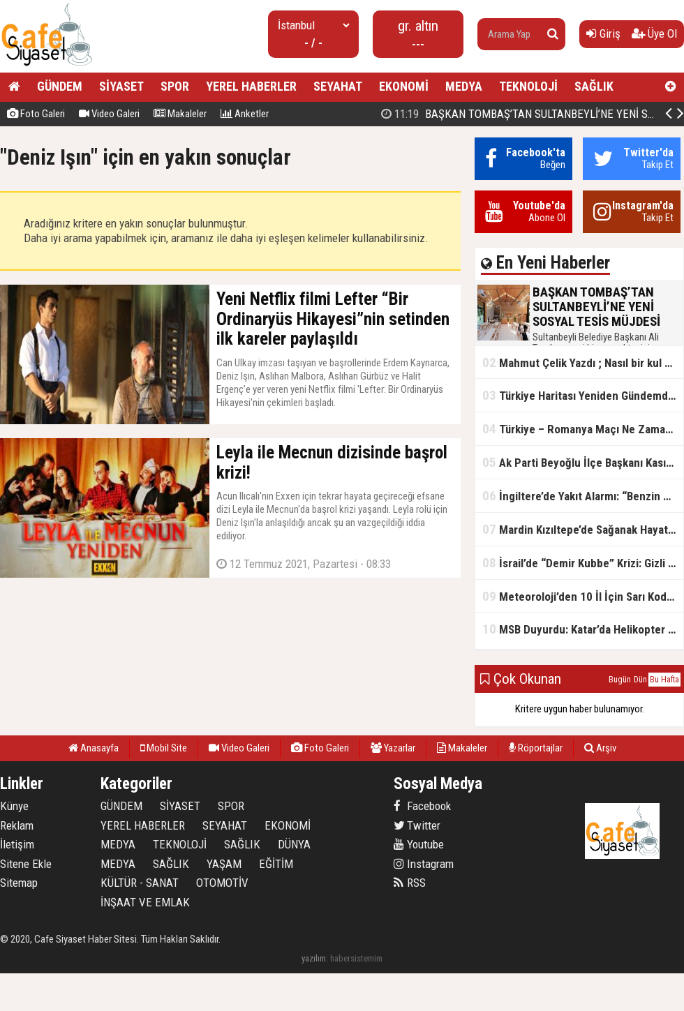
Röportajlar (536, 748)
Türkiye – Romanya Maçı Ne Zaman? (579, 429)
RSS (410, 883)
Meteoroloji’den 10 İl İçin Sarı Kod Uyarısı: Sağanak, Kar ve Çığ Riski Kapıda (582, 596)
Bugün (620, 679)
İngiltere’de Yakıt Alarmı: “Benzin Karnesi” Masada (582, 496)
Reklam (17, 825)
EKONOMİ (404, 86)
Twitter (417, 825)
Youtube (419, 844)
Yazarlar (393, 748)
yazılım (314, 958)
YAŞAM (224, 864)
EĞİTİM (276, 864)
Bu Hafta (664, 679)
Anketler (245, 113)
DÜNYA (294, 844)
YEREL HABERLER (251, 86)
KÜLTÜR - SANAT (140, 883)
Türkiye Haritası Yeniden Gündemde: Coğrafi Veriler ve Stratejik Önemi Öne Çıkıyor (582, 395)
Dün (640, 679)
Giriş (603, 33)
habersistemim (356, 958)
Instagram (424, 864)
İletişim (17, 844)
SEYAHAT (337, 86)
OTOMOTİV (222, 883)
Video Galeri (109, 113)
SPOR (175, 86)
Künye (14, 806)
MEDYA (463, 86)
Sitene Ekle (26, 864)
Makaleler (180, 113)
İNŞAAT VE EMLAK (145, 902)
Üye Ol (654, 33)
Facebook (422, 806)
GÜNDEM (59, 86)
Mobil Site (163, 748)
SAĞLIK (594, 86)
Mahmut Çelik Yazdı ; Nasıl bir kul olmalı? (582, 362)
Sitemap (19, 883)
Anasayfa (93, 748)
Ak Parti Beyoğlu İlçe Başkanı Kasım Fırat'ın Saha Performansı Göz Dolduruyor (582, 462)
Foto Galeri (36, 113)
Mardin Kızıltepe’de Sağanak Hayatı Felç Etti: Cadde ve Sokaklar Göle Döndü (582, 529)
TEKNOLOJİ (528, 86)
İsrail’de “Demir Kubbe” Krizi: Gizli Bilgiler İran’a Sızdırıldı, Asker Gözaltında (582, 563)
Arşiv (600, 748)
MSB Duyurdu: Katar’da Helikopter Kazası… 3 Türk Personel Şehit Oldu (582, 629)
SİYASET (121, 86)
